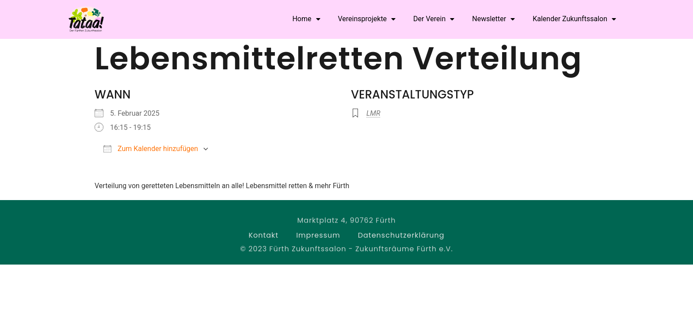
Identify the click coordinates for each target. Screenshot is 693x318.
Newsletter (493, 19)
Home (306, 19)
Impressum (318, 236)
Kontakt (263, 236)
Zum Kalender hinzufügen (150, 148)
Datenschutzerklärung (401, 236)
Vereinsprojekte (367, 19)
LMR (373, 113)
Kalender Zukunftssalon (574, 19)
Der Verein (433, 19)
